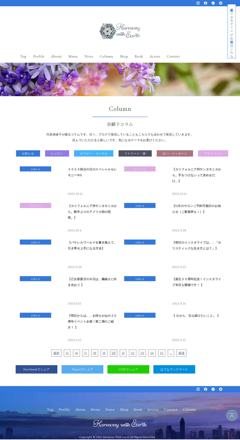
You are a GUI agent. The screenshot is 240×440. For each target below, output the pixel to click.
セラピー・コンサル (93, 153)
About (56, 56)
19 (104, 353)
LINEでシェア (128, 369)
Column (106, 56)
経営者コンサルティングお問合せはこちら (232, 31)
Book (139, 56)
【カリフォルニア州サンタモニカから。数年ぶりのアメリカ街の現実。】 (92, 211)
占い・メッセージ (175, 153)
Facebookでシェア (36, 369)
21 (123, 353)
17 (85, 353)
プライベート (213, 153)
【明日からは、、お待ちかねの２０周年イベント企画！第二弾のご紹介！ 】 (92, 321)
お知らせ (28, 153)
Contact (173, 56)
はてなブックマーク (174, 369)
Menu (73, 56)
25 (162, 353)
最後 (181, 353)
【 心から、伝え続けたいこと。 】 (196, 316)
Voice (89, 56)
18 (94, 353)
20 (114, 353)
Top (23, 56)
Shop (124, 56)
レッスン (57, 153)
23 (142, 353)
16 (76, 353)
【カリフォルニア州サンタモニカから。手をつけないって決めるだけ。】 (196, 175)
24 (152, 353)
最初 (56, 353)
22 (132, 353)
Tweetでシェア (82, 369)
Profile (38, 56)
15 (67, 353)
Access (155, 56)
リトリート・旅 (135, 153)
